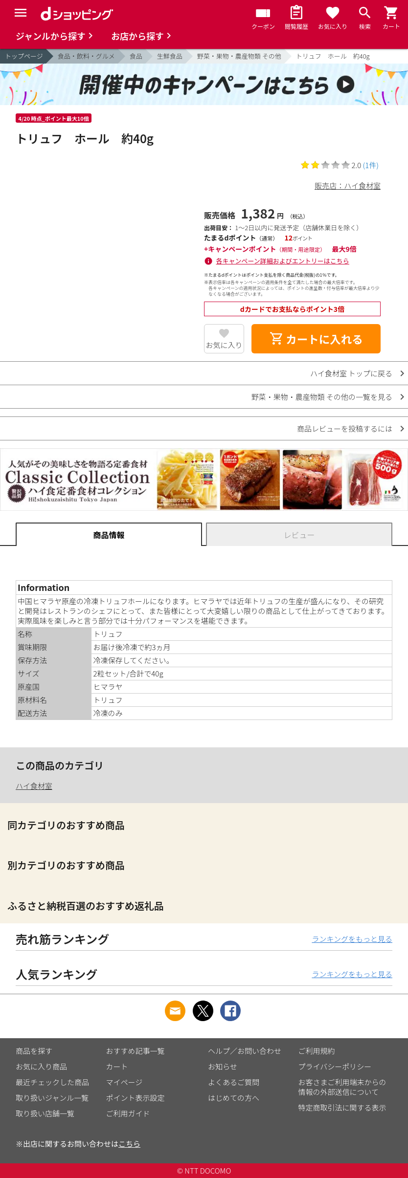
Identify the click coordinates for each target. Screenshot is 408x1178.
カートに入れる (316, 339)
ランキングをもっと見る (352, 939)
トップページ (24, 56)
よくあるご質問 (233, 1082)
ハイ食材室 (34, 786)
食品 (136, 56)
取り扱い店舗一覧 (45, 1113)
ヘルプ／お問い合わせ (244, 1051)
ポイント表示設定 (135, 1097)
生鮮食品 (169, 56)
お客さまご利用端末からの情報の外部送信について (342, 1087)
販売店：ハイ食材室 (348, 185)
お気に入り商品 (41, 1066)
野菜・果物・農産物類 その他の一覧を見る (321, 396)
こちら (129, 1143)
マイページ (124, 1082)
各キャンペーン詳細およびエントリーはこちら (282, 260)
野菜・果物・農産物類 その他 (239, 56)
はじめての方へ (233, 1097)
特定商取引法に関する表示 (342, 1107)
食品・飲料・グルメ (86, 56)
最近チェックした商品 (52, 1082)
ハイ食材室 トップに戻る (351, 373)
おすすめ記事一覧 (135, 1051)
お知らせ (222, 1066)
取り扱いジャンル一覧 (52, 1097)
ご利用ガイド (128, 1113)
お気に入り (223, 345)
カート (117, 1066)
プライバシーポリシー (335, 1066)
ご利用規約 (316, 1051)
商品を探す (34, 1051)
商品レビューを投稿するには (344, 428)
